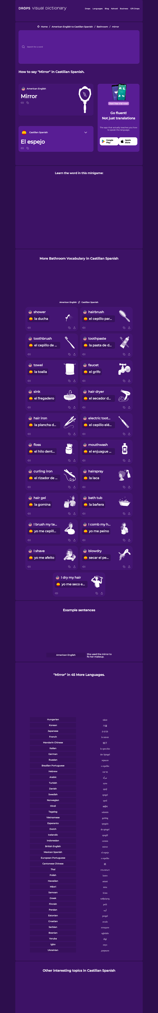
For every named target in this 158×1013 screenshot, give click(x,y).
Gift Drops (134, 9)
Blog (107, 9)
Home (44, 26)
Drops (87, 9)
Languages (98, 9)
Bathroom (102, 26)
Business (124, 9)
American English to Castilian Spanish (72, 26)
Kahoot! (114, 9)
